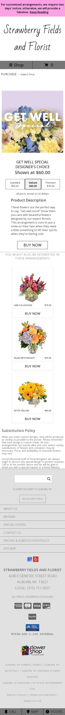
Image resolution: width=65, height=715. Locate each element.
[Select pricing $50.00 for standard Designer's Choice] (15, 184)
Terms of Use (33, 701)
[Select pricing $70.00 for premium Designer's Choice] (51, 184)
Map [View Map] (32, 711)
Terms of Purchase (43, 695)
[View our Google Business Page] (29, 561)
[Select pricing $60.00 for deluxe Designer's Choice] (33, 184)
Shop (16, 65)
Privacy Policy (17, 695)
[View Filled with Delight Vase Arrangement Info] (32, 338)
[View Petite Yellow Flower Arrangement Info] (32, 390)
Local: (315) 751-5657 (32, 588)
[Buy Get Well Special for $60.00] (32, 245)
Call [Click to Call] (11, 711)
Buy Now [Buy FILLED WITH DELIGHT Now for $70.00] (32, 366)
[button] (32, 627)
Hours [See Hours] (54, 711)
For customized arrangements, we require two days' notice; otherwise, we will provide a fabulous (32, 8)
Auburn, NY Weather (16, 682)
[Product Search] (33, 479)
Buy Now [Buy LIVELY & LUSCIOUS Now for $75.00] (32, 313)
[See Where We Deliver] (32, 498)
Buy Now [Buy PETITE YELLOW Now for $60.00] (32, 419)
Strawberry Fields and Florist (32, 39)
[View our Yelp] (35, 561)
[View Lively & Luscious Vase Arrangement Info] (32, 285)
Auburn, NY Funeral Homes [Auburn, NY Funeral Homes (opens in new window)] (23, 664)
